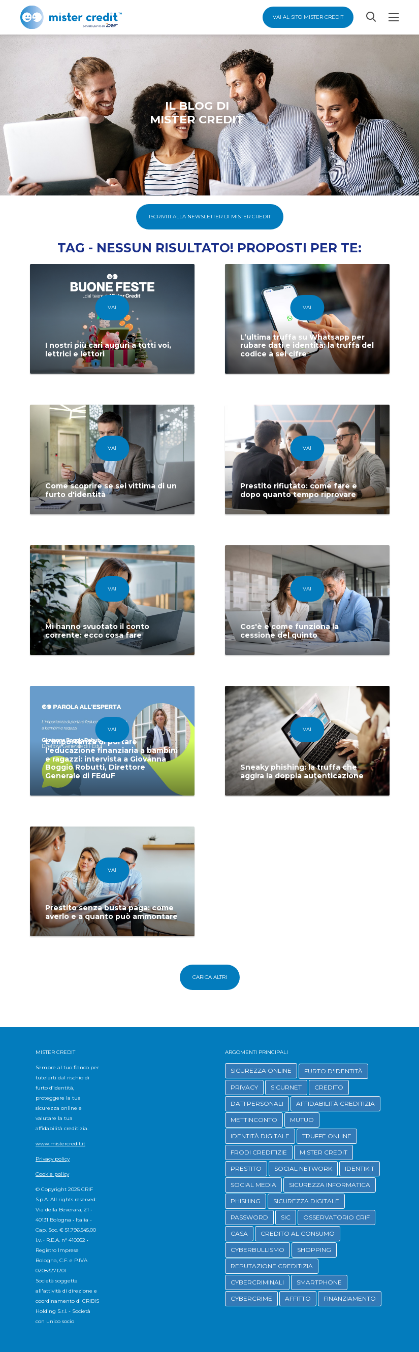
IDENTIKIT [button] (359, 1168)
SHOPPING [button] (314, 1250)
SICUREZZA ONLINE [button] (261, 1070)
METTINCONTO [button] (254, 1120)
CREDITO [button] (328, 1087)
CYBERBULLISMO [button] (257, 1250)
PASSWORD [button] (249, 1217)
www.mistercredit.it (60, 1143)
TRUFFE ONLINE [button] (326, 1136)
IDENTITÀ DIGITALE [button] (260, 1136)
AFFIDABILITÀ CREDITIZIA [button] (335, 1103)
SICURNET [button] (286, 1087)
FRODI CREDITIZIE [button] (259, 1152)
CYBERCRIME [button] (251, 1298)
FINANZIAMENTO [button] (350, 1298)
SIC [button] (286, 1217)
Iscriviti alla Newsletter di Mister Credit (210, 216)
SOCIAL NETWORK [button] (303, 1168)
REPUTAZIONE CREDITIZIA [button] (272, 1266)
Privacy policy (53, 1159)
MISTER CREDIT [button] (323, 1152)
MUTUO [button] (302, 1120)
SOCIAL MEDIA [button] (253, 1185)
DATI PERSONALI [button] (257, 1103)
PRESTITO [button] (246, 1168)
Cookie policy (52, 1174)
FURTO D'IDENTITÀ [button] (333, 1071)
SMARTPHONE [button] (319, 1282)
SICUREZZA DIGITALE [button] (306, 1201)
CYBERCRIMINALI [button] (257, 1282)
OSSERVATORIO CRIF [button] (336, 1217)
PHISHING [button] (246, 1201)
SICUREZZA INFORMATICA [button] (329, 1185)
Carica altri (209, 977)
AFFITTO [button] (298, 1298)
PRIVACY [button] (244, 1087)
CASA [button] (239, 1233)
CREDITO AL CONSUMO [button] (298, 1233)
